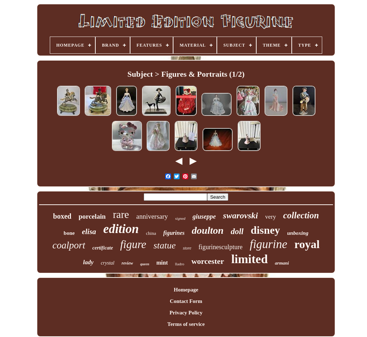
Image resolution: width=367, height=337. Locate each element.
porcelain (92, 216)
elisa (89, 231)
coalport (68, 245)
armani (282, 263)
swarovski (240, 215)
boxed (62, 216)
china (151, 233)
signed (180, 218)
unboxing (297, 233)
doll (237, 231)
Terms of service (186, 324)
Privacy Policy (186, 312)
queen (144, 264)
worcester (207, 261)
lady (88, 262)
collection (301, 215)
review (127, 263)
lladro (179, 264)
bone (69, 233)
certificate (102, 248)
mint (162, 263)
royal (307, 244)
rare (121, 214)
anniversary (152, 216)
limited (249, 259)
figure (133, 244)
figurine (268, 244)
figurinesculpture (221, 247)
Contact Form (186, 301)
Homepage (186, 290)
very (270, 216)
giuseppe (204, 216)
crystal (107, 263)
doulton (208, 230)
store (187, 248)
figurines (174, 233)
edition (121, 229)
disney (265, 230)
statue (164, 245)
